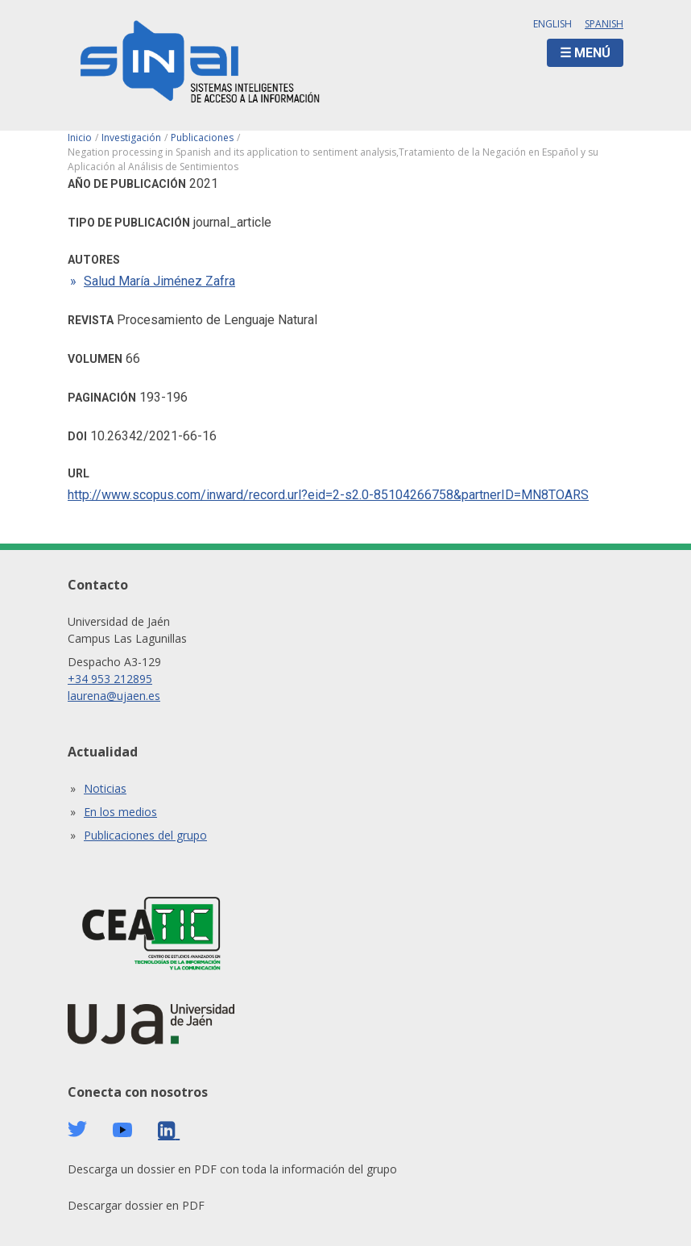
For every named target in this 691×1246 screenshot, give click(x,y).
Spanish (604, 24)
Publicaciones (202, 137)
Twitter (77, 1129)
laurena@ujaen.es (114, 695)
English (552, 24)
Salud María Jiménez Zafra (159, 281)
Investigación (131, 137)
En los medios (120, 811)
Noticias (105, 788)
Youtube (122, 1130)
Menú (592, 52)
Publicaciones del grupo (145, 835)
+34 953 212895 (110, 678)
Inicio (80, 137)
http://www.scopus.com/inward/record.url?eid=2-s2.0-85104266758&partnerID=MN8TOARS (328, 494)
